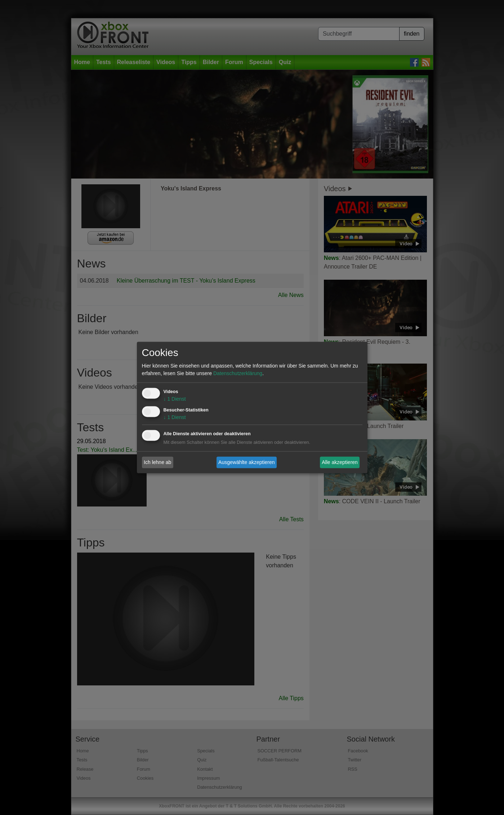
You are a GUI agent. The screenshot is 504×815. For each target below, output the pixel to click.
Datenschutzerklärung (237, 374)
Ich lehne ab (157, 462)
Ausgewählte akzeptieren (246, 462)
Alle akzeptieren (340, 462)
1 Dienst (175, 399)
